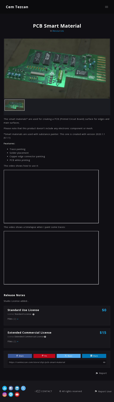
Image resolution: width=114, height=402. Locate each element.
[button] (101, 373)
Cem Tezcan (17, 6)
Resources (58, 30)
